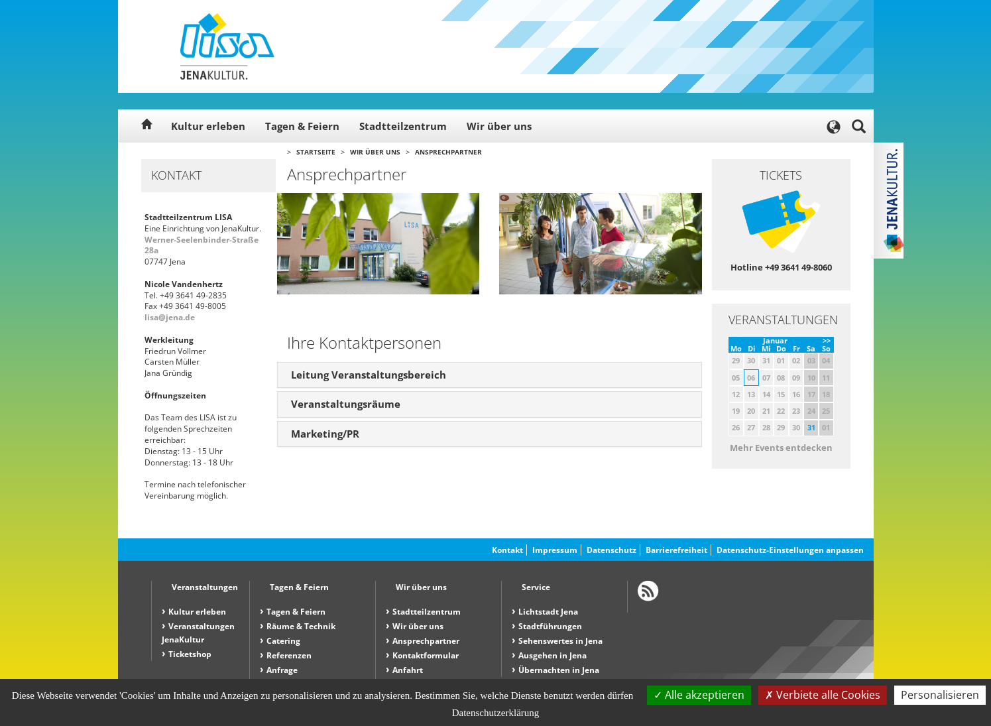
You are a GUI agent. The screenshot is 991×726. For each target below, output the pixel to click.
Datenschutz (611, 550)
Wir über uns (499, 126)
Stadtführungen (550, 626)
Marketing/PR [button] (325, 433)
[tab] (489, 375)
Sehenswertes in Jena (560, 640)
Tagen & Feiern (302, 126)
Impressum (554, 550)
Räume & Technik (300, 626)
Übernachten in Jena (558, 670)
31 (811, 427)
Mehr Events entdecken (781, 448)
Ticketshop (189, 654)
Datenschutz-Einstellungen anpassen (790, 550)
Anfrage (282, 670)
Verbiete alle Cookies (822, 695)
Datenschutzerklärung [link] (496, 712)
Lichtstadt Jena (548, 611)
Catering (283, 640)
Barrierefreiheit (676, 550)
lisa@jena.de (170, 317)
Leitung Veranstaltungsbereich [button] (368, 374)
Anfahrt (407, 670)
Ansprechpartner (448, 151)
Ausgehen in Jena (552, 655)
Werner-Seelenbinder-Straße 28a (202, 245)
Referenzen (289, 655)
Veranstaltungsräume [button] (345, 403)
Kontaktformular (425, 655)
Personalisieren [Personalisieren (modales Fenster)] (940, 695)
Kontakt (507, 550)
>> (827, 340)
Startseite (315, 151)
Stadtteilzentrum (403, 126)
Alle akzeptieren (699, 695)
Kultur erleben (208, 126)
